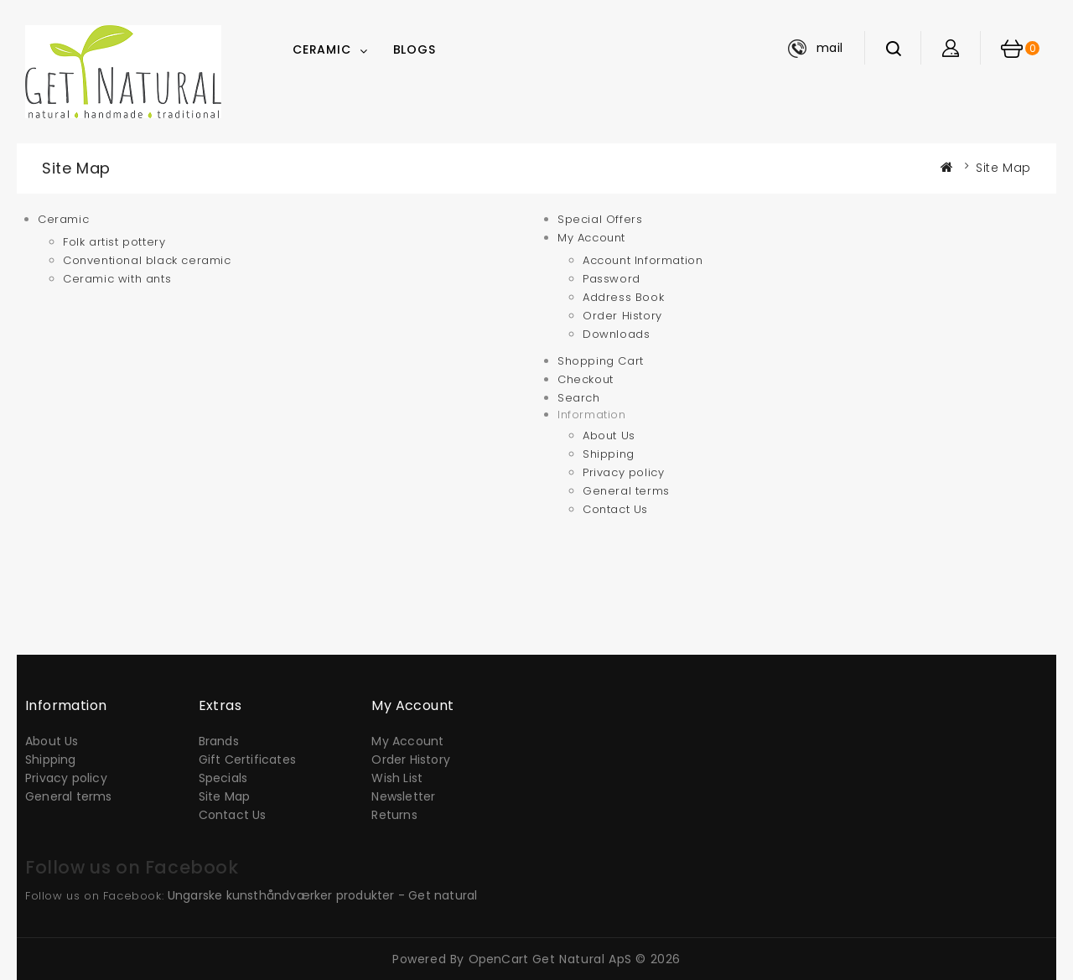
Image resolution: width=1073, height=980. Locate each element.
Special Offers (599, 219)
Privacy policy (623, 472)
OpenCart (499, 959)
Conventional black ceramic (147, 260)
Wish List (396, 778)
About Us (609, 435)
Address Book (623, 297)
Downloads (616, 334)
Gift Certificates (247, 759)
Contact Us (615, 509)
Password (611, 279)
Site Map (1003, 167)
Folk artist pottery (114, 242)
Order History (622, 316)
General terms (626, 491)
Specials (223, 778)
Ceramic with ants (117, 279)
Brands (219, 741)
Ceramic (322, 49)
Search (578, 398)
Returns (394, 814)
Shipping (609, 454)
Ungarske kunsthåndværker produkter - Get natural (323, 895)
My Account (591, 238)
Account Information (642, 260)
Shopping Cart (600, 361)
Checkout (585, 379)
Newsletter (403, 796)
